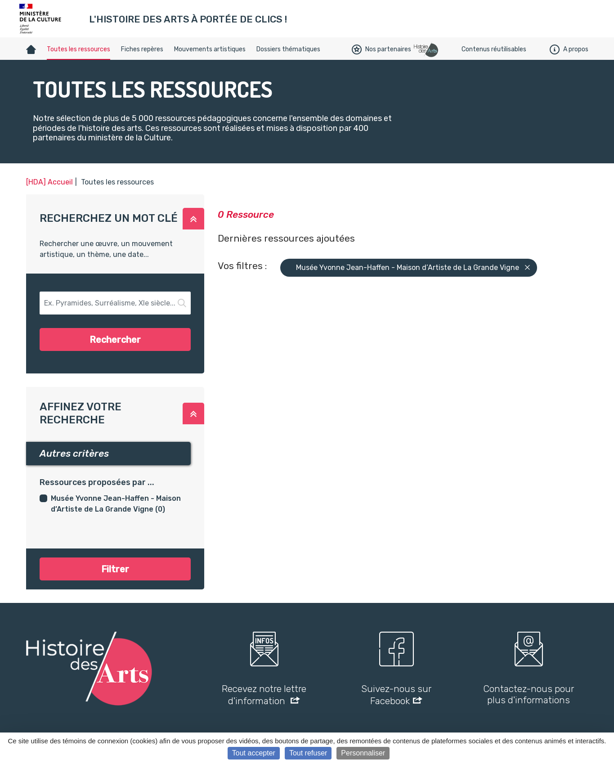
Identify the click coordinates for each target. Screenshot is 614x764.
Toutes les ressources (78, 49)
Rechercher (115, 339)
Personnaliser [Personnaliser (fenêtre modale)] (363, 753)
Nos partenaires (381, 49)
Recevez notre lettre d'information (264, 694)
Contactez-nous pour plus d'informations (528, 694)
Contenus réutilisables (494, 49)
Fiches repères (142, 49)
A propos (569, 49)
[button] (193, 218)
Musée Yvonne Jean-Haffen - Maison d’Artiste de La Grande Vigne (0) (116, 503)
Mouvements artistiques (210, 49)
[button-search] (115, 303)
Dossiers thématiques (288, 49)
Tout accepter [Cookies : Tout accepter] (253, 753)
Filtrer (115, 569)
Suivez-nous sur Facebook (396, 694)
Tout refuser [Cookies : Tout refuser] (308, 753)
